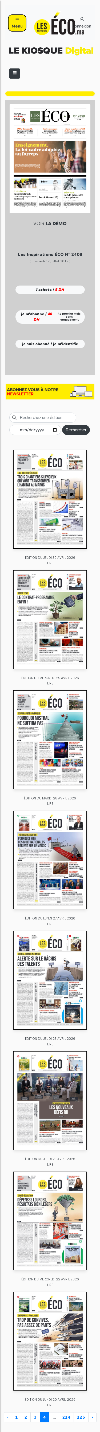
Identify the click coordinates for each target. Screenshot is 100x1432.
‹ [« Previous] (8, 1417)
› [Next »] (92, 1417)
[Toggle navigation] (14, 73)
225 (81, 1417)
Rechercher (76, 430)
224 (66, 1417)
